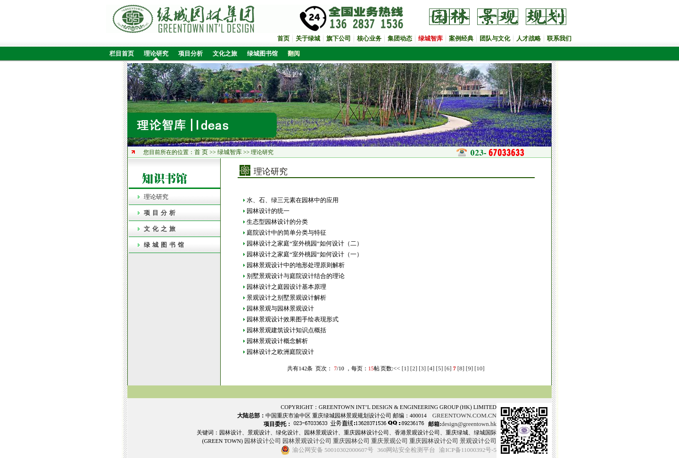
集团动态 (400, 38)
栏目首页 (120, 53)
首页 (283, 38)
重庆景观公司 (389, 440)
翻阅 (294, 53)
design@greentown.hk (469, 423)
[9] (469, 368)
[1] (405, 368)
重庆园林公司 (351, 440)
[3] (422, 368)
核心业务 (369, 38)
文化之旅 (225, 53)
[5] (439, 368)
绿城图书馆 (262, 53)
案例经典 (461, 38)
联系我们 (559, 38)
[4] (430, 368)
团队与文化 (495, 38)
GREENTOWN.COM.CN (464, 415)
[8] (460, 368)
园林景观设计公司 (306, 440)
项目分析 (190, 53)
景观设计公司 (478, 440)
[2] (413, 368)
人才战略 (528, 38)
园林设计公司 (262, 440)
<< (396, 368)
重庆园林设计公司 (433, 440)
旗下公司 (338, 38)
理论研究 (156, 53)
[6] (448, 368)
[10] (479, 368)
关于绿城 (308, 38)
